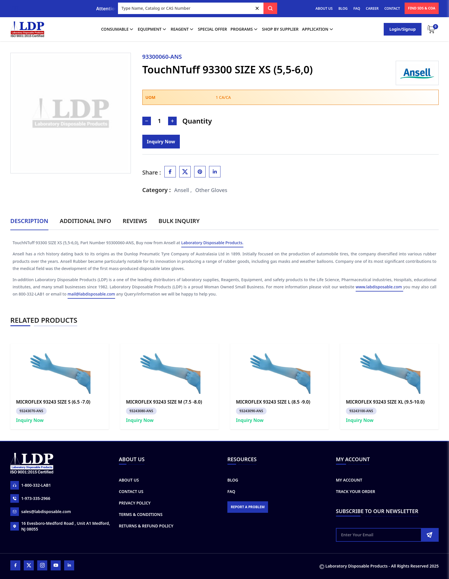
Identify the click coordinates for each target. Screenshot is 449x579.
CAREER (372, 8)
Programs (245, 29)
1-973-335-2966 (30, 498)
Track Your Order (355, 491)
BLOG (343, 8)
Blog (232, 480)
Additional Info (85, 221)
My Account (349, 480)
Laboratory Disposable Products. (212, 243)
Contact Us (131, 491)
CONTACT (392, 8)
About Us (129, 480)
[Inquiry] (161, 141)
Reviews (135, 221)
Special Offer (212, 29)
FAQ (356, 8)
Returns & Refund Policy (146, 526)
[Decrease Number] (146, 121)
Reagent (182, 29)
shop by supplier (280, 29)
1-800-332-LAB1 (30, 485)
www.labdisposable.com (379, 287)
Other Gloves (211, 190)
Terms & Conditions (140, 514)
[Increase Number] (172, 121)
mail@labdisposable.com (91, 294)
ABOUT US (324, 8)
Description (29, 221)
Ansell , (183, 190)
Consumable (117, 29)
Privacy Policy (135, 503)
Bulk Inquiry (179, 221)
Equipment (152, 29)
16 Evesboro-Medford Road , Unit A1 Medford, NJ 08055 (60, 526)
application (318, 29)
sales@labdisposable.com (40, 511)
